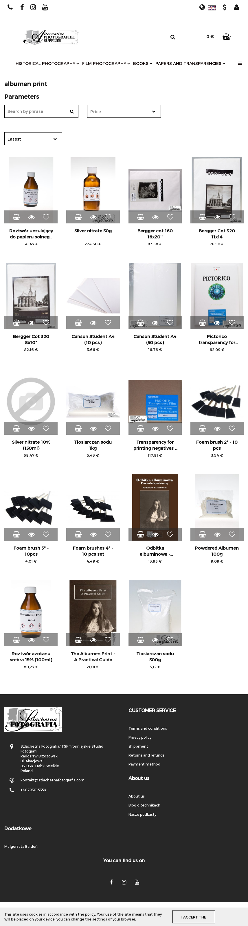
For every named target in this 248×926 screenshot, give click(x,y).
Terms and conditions (147, 728)
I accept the (193, 917)
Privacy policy (139, 737)
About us (136, 796)
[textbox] (119, 111)
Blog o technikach (144, 805)
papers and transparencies (190, 63)
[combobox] (124, 111)
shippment (138, 746)
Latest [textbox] (14, 139)
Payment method (144, 764)
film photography (106, 63)
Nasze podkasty (142, 814)
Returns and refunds (146, 755)
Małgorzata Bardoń (21, 846)
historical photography (47, 63)
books (143, 63)
